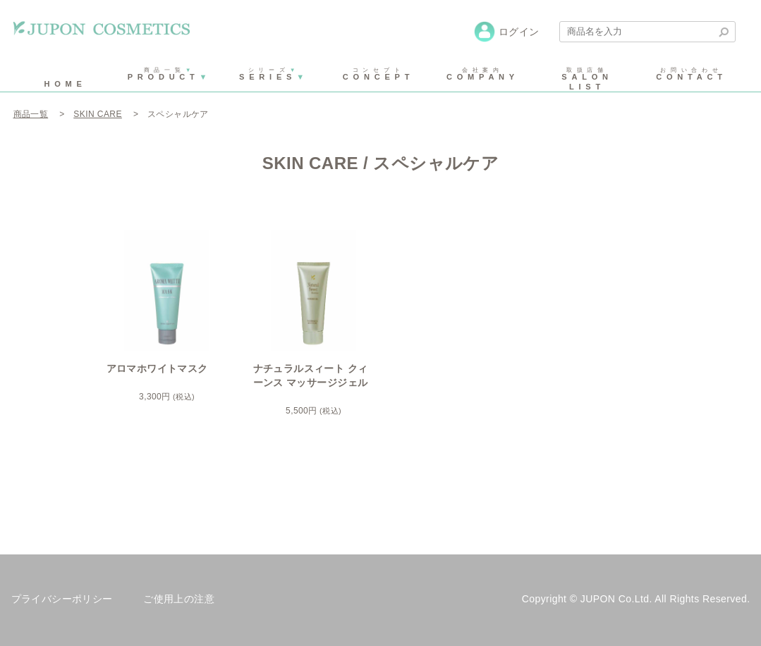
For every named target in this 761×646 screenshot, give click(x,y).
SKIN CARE (97, 114)
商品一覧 (31, 114)
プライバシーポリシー (62, 598)
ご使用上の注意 (178, 598)
